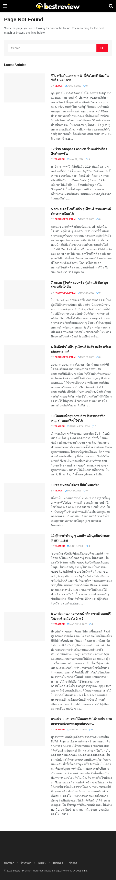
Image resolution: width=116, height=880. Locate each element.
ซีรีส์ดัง (73, 863)
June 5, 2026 (75, 546)
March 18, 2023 (77, 624)
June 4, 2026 (73, 86)
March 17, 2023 (77, 729)
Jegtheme (81, 870)
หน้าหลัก (9, 863)
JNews (16, 870)
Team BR (60, 159)
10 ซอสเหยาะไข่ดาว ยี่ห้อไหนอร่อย (75, 485)
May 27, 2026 (75, 159)
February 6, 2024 (78, 426)
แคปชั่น (42, 863)
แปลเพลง (57, 863)
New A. (59, 86)
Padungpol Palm (65, 219)
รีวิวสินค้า (25, 863)
